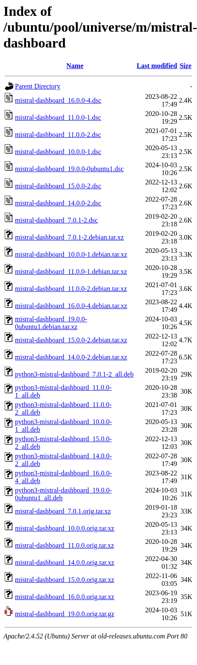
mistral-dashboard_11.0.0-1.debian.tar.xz (71, 271)
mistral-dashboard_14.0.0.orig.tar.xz (64, 562)
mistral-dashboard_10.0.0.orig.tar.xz (64, 528)
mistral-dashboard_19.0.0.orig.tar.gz (64, 614)
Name (74, 65)
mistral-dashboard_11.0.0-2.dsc (58, 134)
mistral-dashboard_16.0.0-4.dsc (58, 100)
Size (185, 65)
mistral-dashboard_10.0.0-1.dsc (58, 151)
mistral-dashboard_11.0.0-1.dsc (58, 117)
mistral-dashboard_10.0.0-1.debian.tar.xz (71, 254)
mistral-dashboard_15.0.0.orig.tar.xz (64, 579)
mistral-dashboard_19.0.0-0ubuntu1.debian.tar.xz (51, 322)
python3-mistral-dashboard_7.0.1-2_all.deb (74, 374)
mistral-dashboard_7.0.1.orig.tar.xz (63, 511)
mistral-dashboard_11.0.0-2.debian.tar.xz (71, 288)
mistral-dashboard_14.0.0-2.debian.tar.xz (71, 357)
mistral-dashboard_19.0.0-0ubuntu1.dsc (69, 168)
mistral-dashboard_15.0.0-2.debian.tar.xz (71, 340)
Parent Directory (37, 86)
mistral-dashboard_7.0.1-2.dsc (56, 220)
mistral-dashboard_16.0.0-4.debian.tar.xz (71, 305)
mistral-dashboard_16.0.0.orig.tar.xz (64, 596)
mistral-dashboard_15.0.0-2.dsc (58, 186)
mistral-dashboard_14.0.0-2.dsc (58, 203)
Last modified (157, 65)
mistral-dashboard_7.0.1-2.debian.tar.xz (69, 237)
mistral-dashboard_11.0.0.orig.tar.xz (64, 545)
